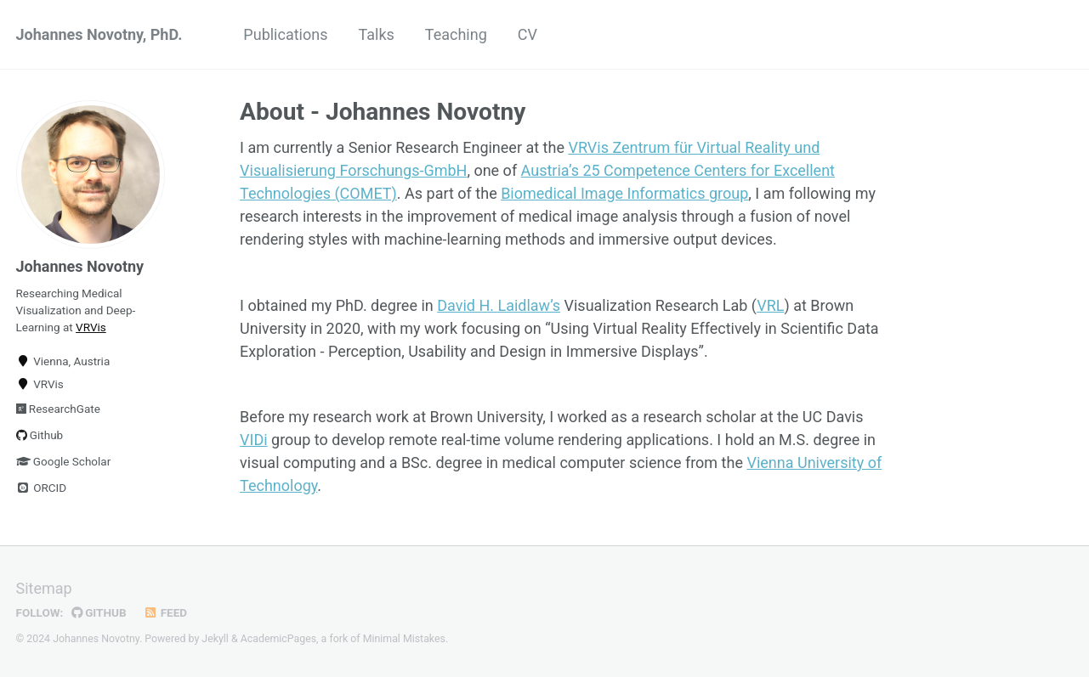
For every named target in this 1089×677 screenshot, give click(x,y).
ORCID (41, 487)
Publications (285, 34)
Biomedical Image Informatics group (624, 193)
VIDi (254, 440)
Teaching (456, 34)
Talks (376, 34)
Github (40, 435)
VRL (770, 305)
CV (527, 34)
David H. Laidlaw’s (498, 305)
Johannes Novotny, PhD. (99, 34)
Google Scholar (63, 461)
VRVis (91, 327)
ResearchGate (58, 408)
